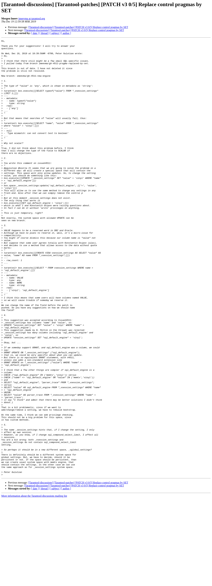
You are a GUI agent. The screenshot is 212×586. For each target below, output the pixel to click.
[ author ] (66, 33)
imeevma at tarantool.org (31, 18)
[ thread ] (44, 33)
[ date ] (35, 33)
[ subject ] (55, 33)
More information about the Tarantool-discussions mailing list (34, 583)
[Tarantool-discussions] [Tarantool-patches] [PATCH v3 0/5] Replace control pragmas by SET (78, 27)
